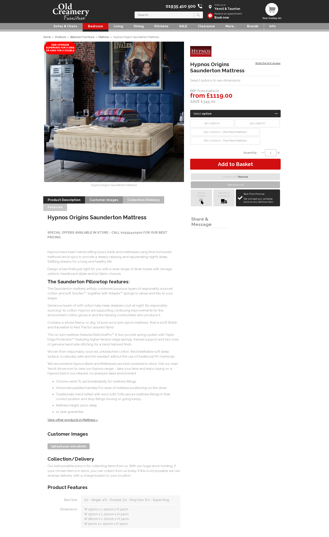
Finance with (235, 176)
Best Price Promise (261, 198)
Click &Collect (201, 197)
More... (231, 26)
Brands (253, 26)
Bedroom (95, 26)
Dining (139, 26)
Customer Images (103, 200)
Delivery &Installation (224, 197)
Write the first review (267, 63)
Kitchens (161, 26)
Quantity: (250, 152)
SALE (183, 26)
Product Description (64, 200)
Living (118, 26)
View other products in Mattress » (72, 420)
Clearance (206, 26)
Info (272, 26)
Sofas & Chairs (65, 26)
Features (55, 207)
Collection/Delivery (143, 200)
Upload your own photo (68, 446)
